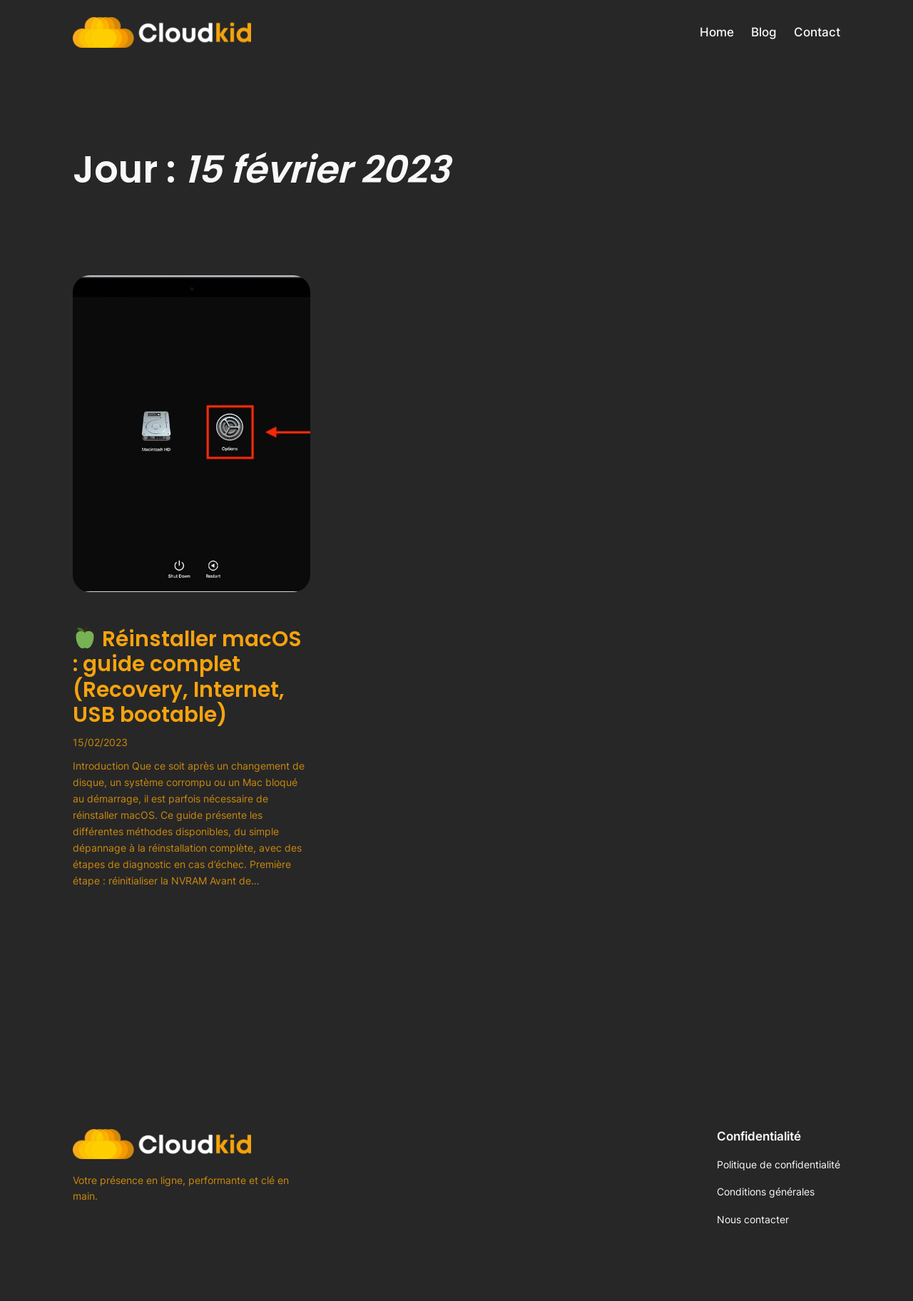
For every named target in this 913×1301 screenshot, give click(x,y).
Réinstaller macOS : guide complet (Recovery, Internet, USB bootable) (187, 677)
